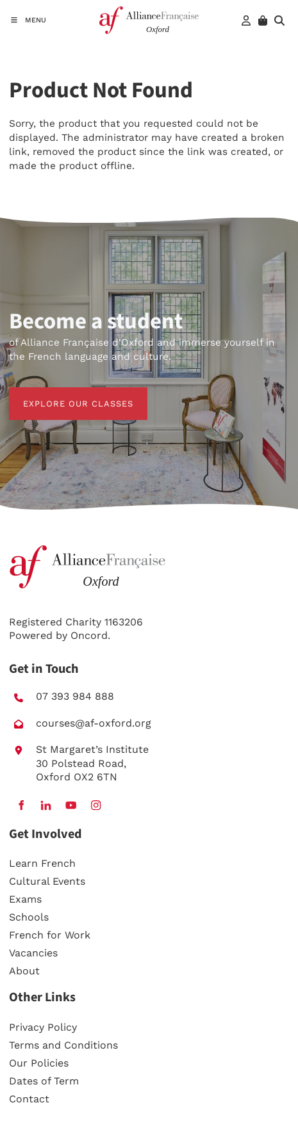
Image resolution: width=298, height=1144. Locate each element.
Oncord (89, 635)
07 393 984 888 (75, 696)
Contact (29, 1099)
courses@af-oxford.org (93, 723)
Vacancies (33, 953)
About (24, 971)
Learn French (42, 863)
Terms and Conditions (63, 1045)
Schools (29, 917)
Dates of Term (44, 1081)
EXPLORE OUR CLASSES (64, 394)
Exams (25, 899)
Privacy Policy (43, 1027)
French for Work (49, 935)
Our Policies (39, 1063)
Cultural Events (47, 881)
